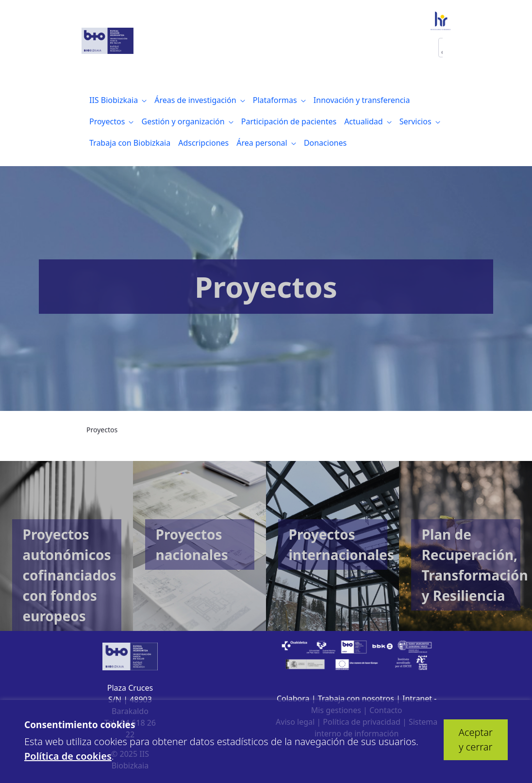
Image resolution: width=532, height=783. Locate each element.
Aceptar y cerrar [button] (476, 739)
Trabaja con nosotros (356, 698)
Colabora (293, 698)
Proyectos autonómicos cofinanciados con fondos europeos (69, 575)
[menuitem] (117, 100)
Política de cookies (68, 756)
